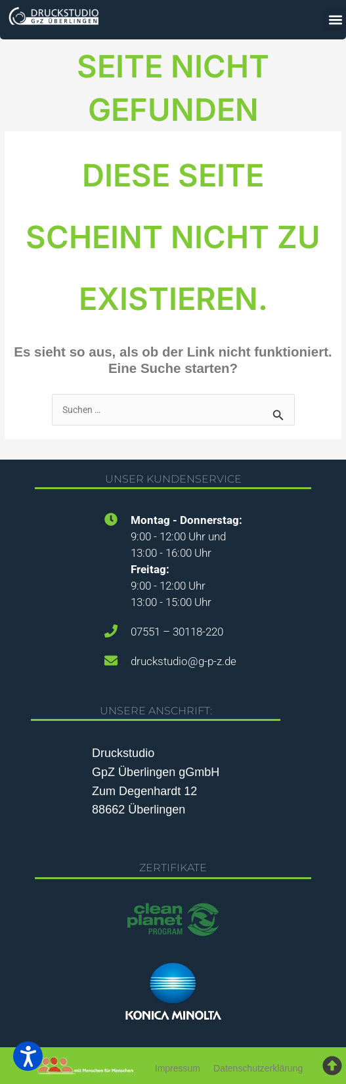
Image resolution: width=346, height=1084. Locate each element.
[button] (335, 20)
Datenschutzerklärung (258, 1068)
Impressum (177, 1068)
